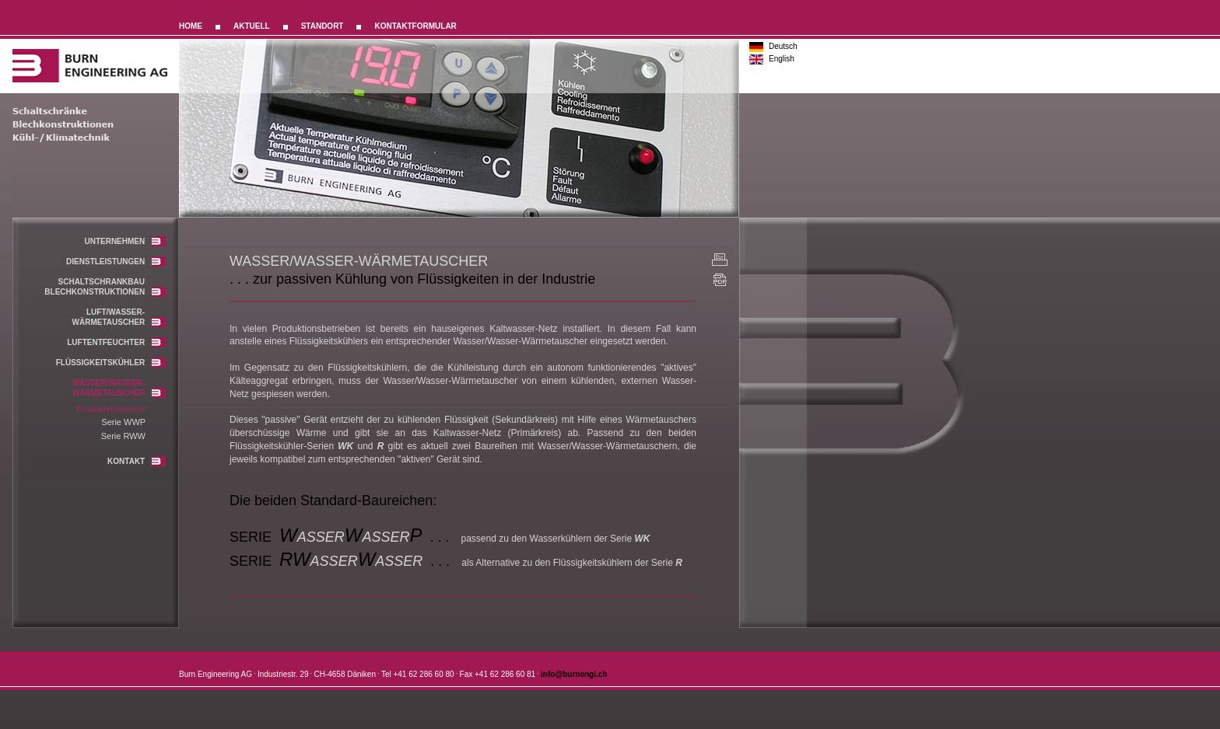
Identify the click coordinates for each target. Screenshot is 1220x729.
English (781, 58)
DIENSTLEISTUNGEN (116, 261)
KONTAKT (136, 461)
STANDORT (322, 26)
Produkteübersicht (110, 408)
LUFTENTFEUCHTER (116, 342)
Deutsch (783, 46)
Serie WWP (123, 422)
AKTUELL (251, 26)
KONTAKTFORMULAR (415, 26)
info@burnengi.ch (574, 675)
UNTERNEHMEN (125, 241)
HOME (190, 26)
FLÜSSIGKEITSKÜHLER (111, 362)
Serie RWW (123, 436)
